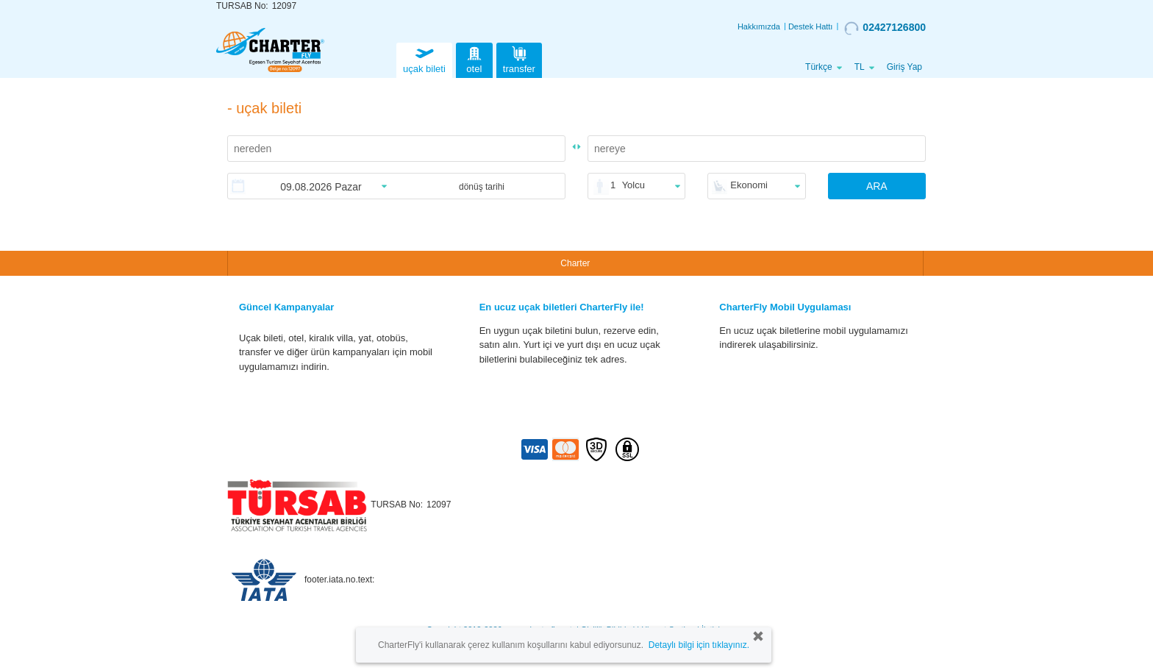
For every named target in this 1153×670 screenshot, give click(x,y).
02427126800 (885, 28)
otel (474, 58)
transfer (519, 58)
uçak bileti (424, 58)
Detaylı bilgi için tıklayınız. (699, 645)
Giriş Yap (904, 67)
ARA (877, 186)
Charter (575, 263)
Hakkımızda (759, 26)
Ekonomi (749, 184)
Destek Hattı (810, 26)
